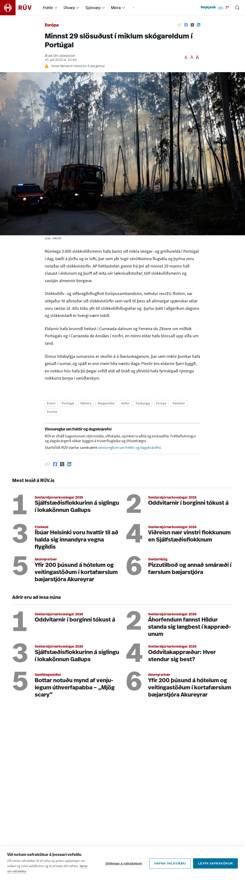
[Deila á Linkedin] (198, 25)
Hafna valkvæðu (170, 864)
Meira (116, 8)
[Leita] (237, 8)
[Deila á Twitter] (192, 25)
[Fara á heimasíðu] (20, 7)
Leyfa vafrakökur (215, 864)
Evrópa (52, 25)
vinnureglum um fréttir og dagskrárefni (129, 447)
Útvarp (69, 8)
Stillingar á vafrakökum (124, 864)
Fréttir (48, 8)
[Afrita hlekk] (179, 25)
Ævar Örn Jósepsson (60, 56)
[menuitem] (56, 7)
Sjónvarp (92, 8)
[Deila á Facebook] (186, 25)
